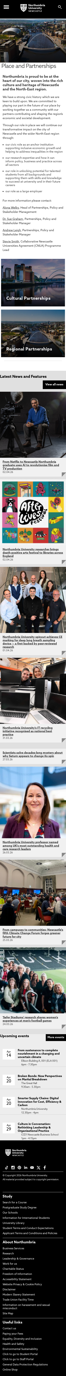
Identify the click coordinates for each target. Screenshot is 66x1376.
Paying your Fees (13, 1334)
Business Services (13, 1248)
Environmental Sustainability (20, 1349)
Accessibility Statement (17, 1279)
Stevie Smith (11, 241)
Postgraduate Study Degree (19, 1207)
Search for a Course (15, 1202)
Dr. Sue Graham (13, 219)
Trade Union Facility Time (18, 1300)
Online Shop (10, 1370)
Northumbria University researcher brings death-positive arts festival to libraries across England (33, 553)
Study (7, 1196)
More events (56, 1037)
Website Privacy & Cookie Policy (22, 1284)
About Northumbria (19, 1242)
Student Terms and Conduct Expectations (28, 1228)
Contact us (9, 1328)
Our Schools (10, 1213)
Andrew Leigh (12, 230)
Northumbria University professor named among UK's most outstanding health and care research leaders (31, 846)
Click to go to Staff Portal (18, 1359)
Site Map (8, 1313)
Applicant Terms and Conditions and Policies (30, 1233)
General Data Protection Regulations (25, 1364)
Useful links (12, 1322)
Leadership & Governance (18, 1259)
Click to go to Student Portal (20, 1354)
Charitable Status (13, 1269)
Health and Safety (13, 1344)
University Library (13, 1223)
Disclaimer (9, 1289)
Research (8, 1253)
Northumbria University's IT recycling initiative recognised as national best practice (28, 731)
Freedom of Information (17, 1274)
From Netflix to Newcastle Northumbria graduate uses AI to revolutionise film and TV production (31, 465)
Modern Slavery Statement (19, 1295)
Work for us (10, 1264)
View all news (54, 384)
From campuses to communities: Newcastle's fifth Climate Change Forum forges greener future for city (33, 933)
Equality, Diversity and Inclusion (22, 1339)
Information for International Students (26, 1218)
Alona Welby (11, 208)
